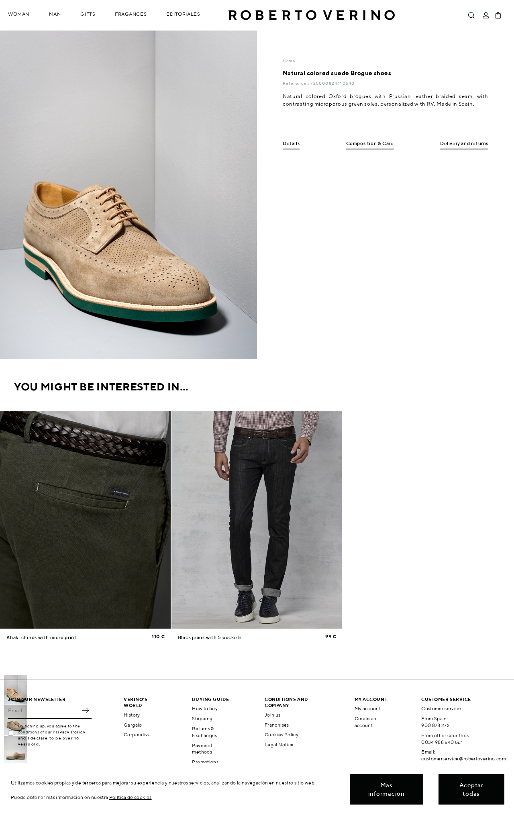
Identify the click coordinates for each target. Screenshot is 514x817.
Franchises (277, 725)
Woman (18, 14)
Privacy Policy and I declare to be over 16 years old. (52, 737)
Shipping (202, 718)
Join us (273, 715)
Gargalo (133, 725)
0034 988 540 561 (442, 742)
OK (86, 710)
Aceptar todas (471, 789)
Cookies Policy (281, 734)
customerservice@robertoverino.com (463, 759)
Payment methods (202, 748)
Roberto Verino (311, 15)
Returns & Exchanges (204, 731)
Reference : (296, 83)
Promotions (205, 762)
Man (55, 14)
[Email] (44, 710)
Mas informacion (386, 789)
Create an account (366, 721)
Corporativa (137, 734)
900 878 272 (435, 725)
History (132, 715)
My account (368, 708)
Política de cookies (130, 797)
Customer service (441, 708)
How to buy (205, 708)
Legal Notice (279, 744)
